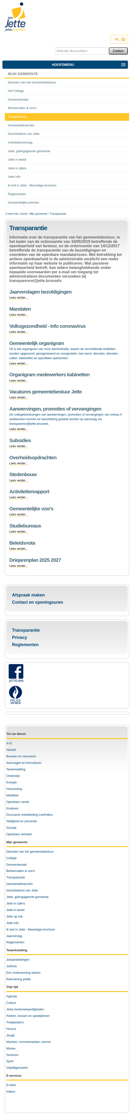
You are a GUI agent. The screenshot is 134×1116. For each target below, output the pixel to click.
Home (24, 213)
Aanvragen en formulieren (23, 763)
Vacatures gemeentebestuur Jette (45, 391)
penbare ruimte (19, 802)
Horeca (11, 1029)
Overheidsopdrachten (33, 457)
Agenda (11, 996)
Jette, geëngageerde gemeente (27, 897)
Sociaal (11, 827)
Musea (10, 1048)
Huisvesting (14, 789)
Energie (11, 782)
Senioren (12, 1055)
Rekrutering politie (18, 979)
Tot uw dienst (16, 734)
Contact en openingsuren (37, 602)
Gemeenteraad (16, 864)
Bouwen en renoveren (21, 756)
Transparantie (26, 630)
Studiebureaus (25, 525)
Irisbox (10, 1091)
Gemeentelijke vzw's (31, 508)
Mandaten (20, 309)
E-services (14, 1075)
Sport (10, 1061)
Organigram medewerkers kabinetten (49, 374)
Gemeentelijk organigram (36, 343)
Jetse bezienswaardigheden (25, 1009)
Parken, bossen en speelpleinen (28, 1016)
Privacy (19, 637)
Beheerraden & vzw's (20, 871)
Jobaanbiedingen (18, 959)
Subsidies (20, 440)
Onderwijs (13, 776)
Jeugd (10, 1035)
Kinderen (12, 808)
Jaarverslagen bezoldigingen (40, 291)
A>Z (9, 743)
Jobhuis (11, 966)
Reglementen (25, 644)
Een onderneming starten (23, 972)
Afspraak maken (28, 595)
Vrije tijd (12, 987)
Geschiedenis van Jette (22, 890)
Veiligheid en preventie (21, 821)
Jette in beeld (15, 910)
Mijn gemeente (23, 74)
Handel (11, 750)
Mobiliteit (12, 795)
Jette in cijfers (15, 903)
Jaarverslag (14, 936)
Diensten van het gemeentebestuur (30, 851)
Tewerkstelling (15, 769)
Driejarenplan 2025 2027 (35, 560)
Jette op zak (14, 916)
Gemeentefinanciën (19, 884)
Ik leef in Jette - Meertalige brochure (30, 929)
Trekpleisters (15, 1022)
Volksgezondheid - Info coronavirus (47, 326)
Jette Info (12, 923)
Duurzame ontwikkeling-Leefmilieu (29, 814)
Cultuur (11, 1003)
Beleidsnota (22, 543)
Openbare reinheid (18, 834)
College (11, 858)
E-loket (11, 1085)
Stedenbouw (23, 474)
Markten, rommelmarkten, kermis (28, 1042)
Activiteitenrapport (29, 491)
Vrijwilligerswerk (17, 1067)
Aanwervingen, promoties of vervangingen (55, 408)
